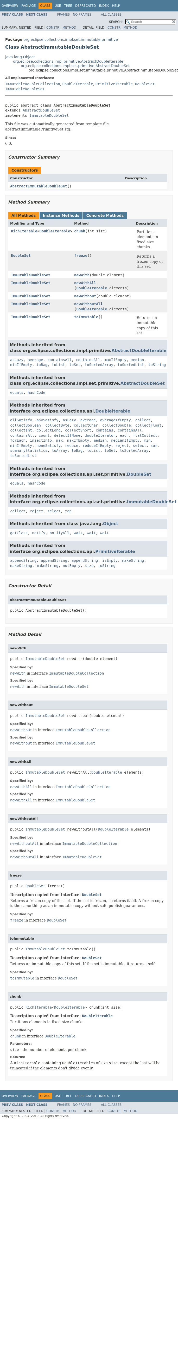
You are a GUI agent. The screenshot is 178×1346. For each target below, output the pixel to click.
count (44, 435)
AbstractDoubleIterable (139, 350)
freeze (80, 255)
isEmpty (110, 560)
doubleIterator (100, 435)
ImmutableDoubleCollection (32, 84)
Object (110, 523)
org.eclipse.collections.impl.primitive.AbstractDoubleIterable (68, 61)
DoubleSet (145, 84)
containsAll (59, 360)
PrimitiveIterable (114, 84)
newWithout (85, 296)
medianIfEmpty (125, 440)
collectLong (48, 430)
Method (69, 27)
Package (28, 6)
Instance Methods (61, 215)
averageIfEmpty (115, 420)
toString (157, 365)
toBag (41, 365)
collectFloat (148, 425)
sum (153, 445)
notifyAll (59, 533)
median (137, 360)
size (89, 566)
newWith (82, 275)
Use (58, 6)
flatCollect (145, 435)
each (124, 435)
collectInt (21, 430)
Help (116, 6)
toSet (74, 365)
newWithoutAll (88, 304)
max (59, 440)
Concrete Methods (105, 215)
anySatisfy (47, 420)
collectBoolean (25, 425)
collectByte (57, 425)
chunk (79, 231)
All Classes (111, 14)
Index (104, 6)
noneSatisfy (48, 445)
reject (122, 445)
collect (143, 420)
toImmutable (86, 317)
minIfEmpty (21, 365)
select (139, 445)
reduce (71, 445)
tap (68, 511)
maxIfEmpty (115, 360)
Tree (68, 6)
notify (38, 533)
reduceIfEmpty (96, 445)
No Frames (82, 14)
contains (104, 430)
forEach (18, 440)
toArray (59, 450)
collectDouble (116, 425)
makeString (133, 560)
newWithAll (85, 283)
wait (78, 533)
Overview (10, 6)
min (147, 440)
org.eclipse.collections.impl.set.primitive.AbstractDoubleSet (75, 66)
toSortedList (131, 365)
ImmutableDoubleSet (25, 89)
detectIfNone (67, 435)
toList (58, 365)
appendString (23, 560)
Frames (63, 14)
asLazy (16, 360)
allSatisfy (21, 420)
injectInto (41, 440)
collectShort (78, 430)
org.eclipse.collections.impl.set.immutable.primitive (70, 39)
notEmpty (71, 566)
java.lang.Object (20, 57)
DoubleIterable (77, 84)
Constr (52, 27)
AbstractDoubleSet (41, 110)
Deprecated (85, 6)
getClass (19, 533)
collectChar (86, 425)
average (35, 360)
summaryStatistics (28, 450)
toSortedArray (99, 365)
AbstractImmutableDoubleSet (38, 186)
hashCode (36, 392)
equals (16, 392)
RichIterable (24, 231)
